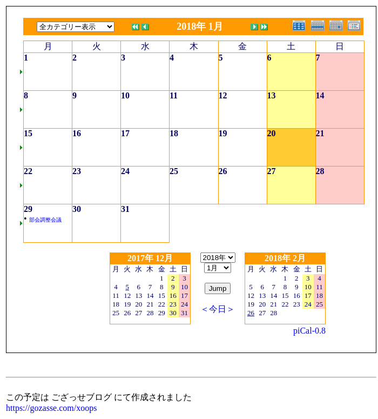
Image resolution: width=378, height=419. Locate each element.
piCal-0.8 (309, 330)
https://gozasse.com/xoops (51, 408)
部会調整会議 (45, 220)
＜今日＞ (217, 309)
